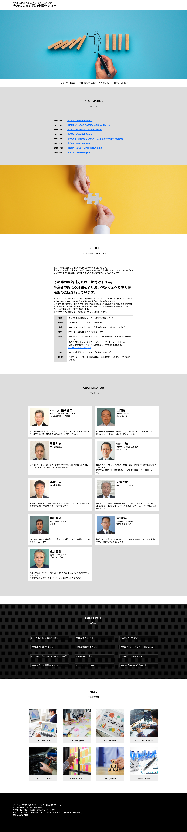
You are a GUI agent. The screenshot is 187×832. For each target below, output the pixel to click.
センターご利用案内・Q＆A (78, 152)
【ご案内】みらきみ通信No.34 (79, 134)
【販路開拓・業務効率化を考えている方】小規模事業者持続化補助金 (95, 138)
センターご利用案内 (67, 83)
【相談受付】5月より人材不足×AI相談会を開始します (89, 125)
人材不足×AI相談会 (120, 83)
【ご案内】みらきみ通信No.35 (79, 120)
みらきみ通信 (104, 83)
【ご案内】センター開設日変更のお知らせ (84, 129)
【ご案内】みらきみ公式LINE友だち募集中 (84, 147)
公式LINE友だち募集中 (87, 83)
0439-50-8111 (22, 815)
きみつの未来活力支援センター (35, 5)
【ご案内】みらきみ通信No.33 (79, 143)
